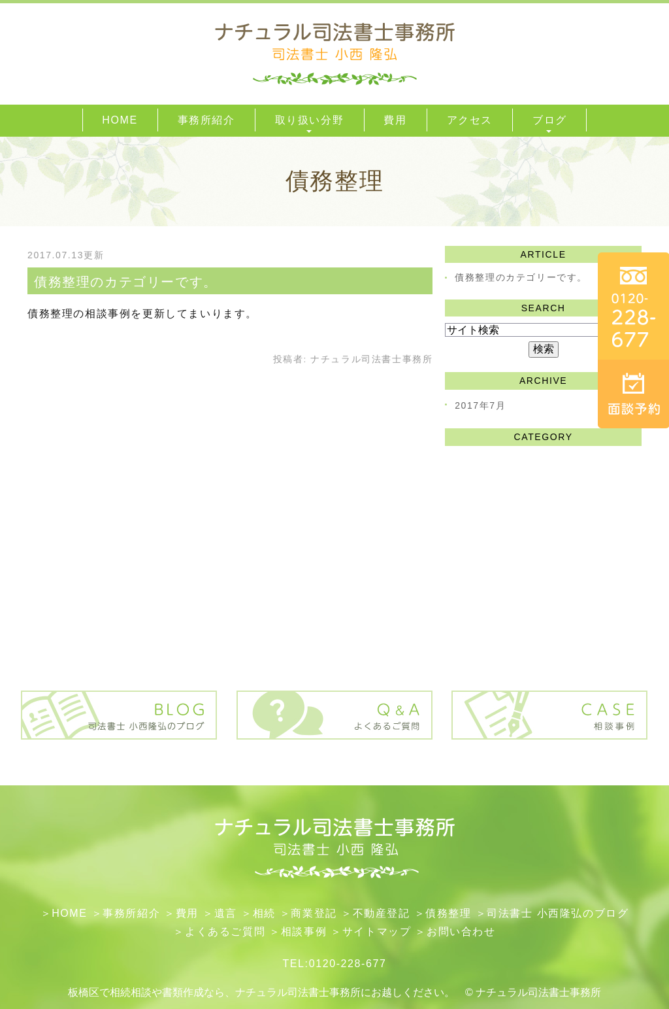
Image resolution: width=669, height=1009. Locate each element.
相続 (264, 913)
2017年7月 (480, 405)
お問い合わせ (461, 931)
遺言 (225, 913)
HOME (69, 913)
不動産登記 (381, 913)
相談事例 (304, 931)
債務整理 (448, 913)
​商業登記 (313, 913)
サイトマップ (377, 931)
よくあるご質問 (225, 931)
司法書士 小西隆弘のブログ (557, 913)
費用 (187, 913)
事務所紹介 (131, 913)
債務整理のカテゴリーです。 (126, 282)
